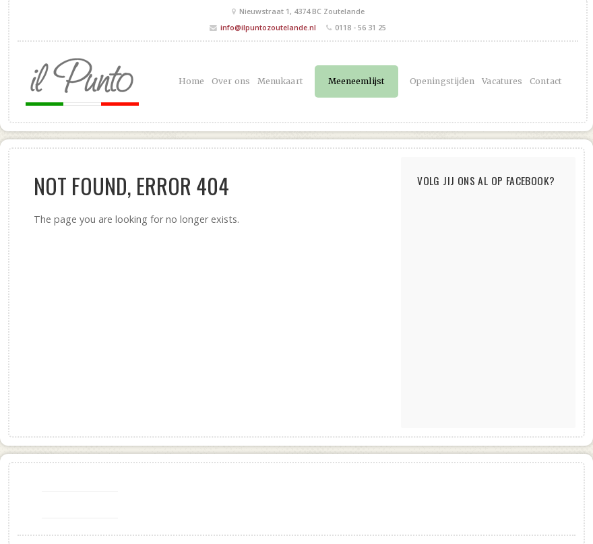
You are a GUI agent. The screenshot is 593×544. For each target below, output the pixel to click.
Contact (546, 81)
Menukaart (280, 81)
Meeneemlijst (356, 81)
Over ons (231, 81)
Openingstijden (442, 81)
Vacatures (502, 81)
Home (191, 81)
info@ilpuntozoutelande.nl (268, 27)
